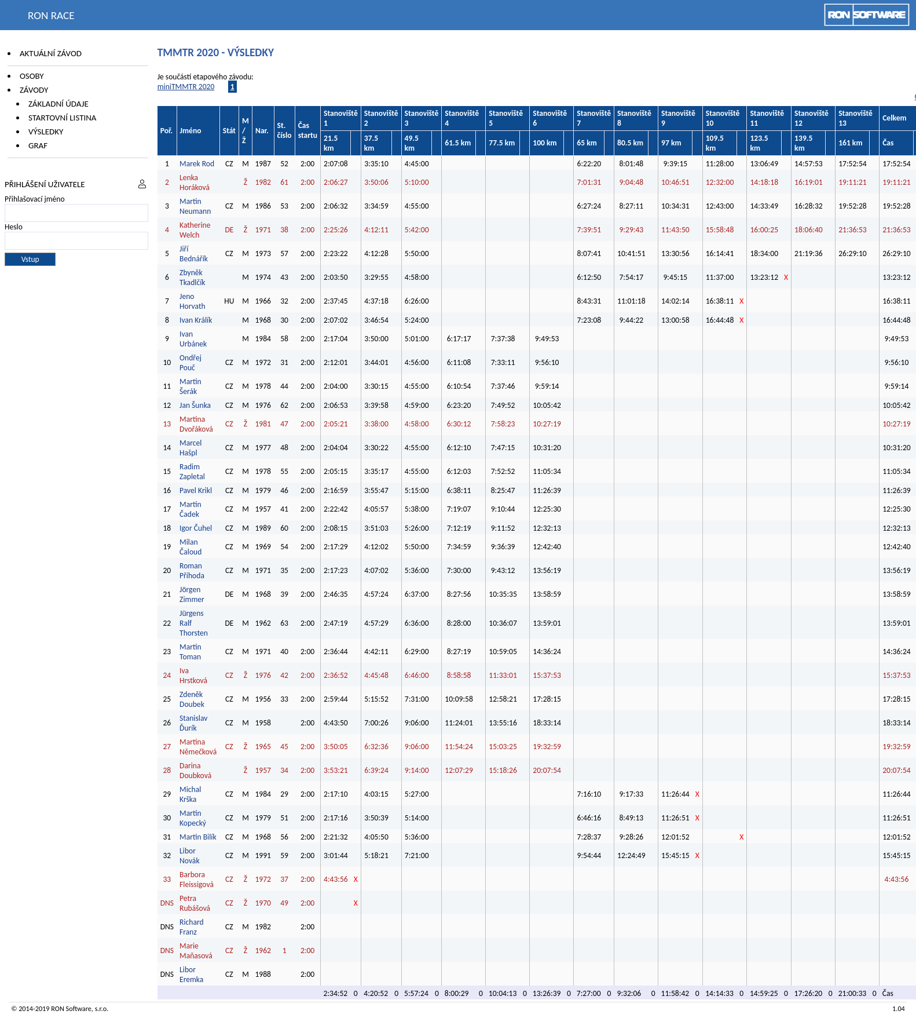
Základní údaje (58, 103)
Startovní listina (62, 117)
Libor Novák (189, 856)
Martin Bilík (198, 837)
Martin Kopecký (192, 818)
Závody (34, 90)
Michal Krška (190, 794)
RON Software (71, 1008)
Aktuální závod (51, 53)
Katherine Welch (194, 230)
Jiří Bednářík (193, 254)
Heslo (14, 227)
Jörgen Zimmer (191, 594)
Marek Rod (196, 164)
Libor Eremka (191, 974)
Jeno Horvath (192, 301)
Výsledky (45, 131)
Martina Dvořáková (196, 424)
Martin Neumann (195, 206)
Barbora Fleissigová (196, 879)
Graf (37, 145)
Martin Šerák (190, 386)
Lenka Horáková (194, 182)
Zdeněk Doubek (191, 699)
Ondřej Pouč (190, 363)
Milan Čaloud (190, 547)
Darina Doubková (195, 770)
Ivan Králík (195, 320)
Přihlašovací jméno (35, 199)
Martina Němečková (198, 747)
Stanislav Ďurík (193, 723)
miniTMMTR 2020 (186, 87)
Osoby (32, 76)
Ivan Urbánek (193, 339)
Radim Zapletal (192, 471)
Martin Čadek (190, 509)
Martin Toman (190, 652)
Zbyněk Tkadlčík (192, 277)
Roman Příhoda (191, 571)
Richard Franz (191, 927)
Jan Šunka (195, 405)
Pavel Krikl (195, 490)
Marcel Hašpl (190, 448)
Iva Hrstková (193, 675)
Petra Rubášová (194, 903)
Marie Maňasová (195, 951)
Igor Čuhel (195, 528)
